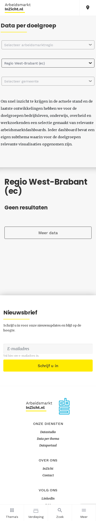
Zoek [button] (60, 512)
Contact (48, 475)
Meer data (48, 232)
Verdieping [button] (36, 512)
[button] (87, 8)
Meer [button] (84, 512)
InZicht (48, 469)
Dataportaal (48, 445)
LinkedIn (48, 498)
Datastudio (48, 432)
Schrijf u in (48, 365)
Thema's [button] (12, 512)
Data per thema (48, 439)
